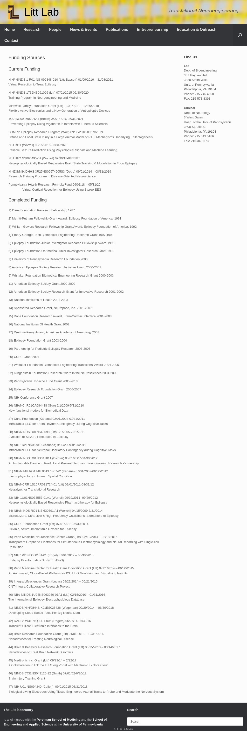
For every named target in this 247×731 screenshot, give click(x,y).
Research (31, 29)
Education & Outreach (196, 29)
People (55, 29)
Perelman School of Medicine (58, 719)
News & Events (83, 29)
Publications (117, 29)
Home (9, 29)
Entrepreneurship (152, 29)
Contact (11, 41)
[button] (240, 35)
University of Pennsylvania (83, 724)
